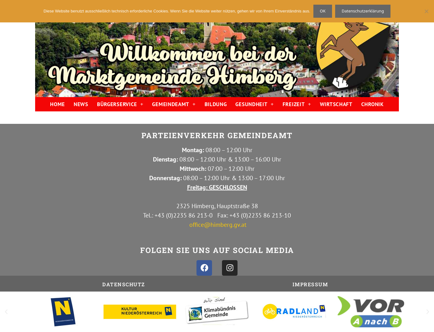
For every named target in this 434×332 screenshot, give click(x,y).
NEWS (81, 104)
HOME (57, 104)
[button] (6, 312)
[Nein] (426, 11)
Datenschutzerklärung (363, 11)
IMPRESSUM (310, 284)
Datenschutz (123, 284)
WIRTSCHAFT (336, 104)
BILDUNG (216, 104)
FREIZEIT (297, 104)
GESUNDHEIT (254, 104)
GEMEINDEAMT (174, 104)
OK (323, 11)
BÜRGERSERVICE (120, 104)
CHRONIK (372, 104)
